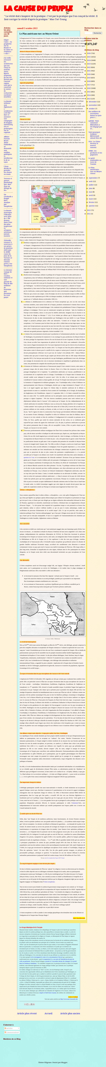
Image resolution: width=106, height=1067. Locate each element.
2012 (89, 210)
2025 (89, 57)
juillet (91, 185)
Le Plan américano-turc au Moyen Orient (95, 170)
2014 (89, 95)
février (92, 202)
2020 (89, 74)
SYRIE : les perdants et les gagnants (95, 153)
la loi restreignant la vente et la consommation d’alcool (46, 957)
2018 (89, 81)
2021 (89, 71)
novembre (93, 105)
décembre (93, 102)
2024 (89, 60)
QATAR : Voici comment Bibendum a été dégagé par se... (95, 125)
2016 (89, 88)
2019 (89, 78)
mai (91, 192)
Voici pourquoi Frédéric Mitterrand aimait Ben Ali (95, 135)
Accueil (48, 1013)
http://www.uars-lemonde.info (69, 999)
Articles (8, 1028)
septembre (93, 178)
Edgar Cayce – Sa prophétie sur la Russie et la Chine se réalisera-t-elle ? (8, 47)
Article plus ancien (70, 1013)
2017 (89, 85)
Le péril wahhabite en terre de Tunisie (95, 161)
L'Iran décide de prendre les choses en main (8, 170)
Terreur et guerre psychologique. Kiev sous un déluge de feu (8, 184)
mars (91, 199)
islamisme (75, 803)
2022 (89, 67)
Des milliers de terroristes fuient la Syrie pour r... (95, 114)
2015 (89, 92)
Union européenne (49, 882)
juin (91, 188)
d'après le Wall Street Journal (47, 993)
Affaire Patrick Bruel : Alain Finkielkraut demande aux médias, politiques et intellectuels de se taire (8, 149)
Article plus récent (27, 1013)
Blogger (64, 1062)
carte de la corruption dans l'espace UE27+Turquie (54, 858)
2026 (89, 53)
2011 (89, 214)
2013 (89, 99)
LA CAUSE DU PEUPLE (38, 9)
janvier (92, 206)
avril (91, 195)
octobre (92, 109)
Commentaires (11, 1032)
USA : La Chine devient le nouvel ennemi (94, 144)
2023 (89, 64)
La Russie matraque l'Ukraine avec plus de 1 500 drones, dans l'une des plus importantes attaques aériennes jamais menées (8, 223)
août (91, 181)
